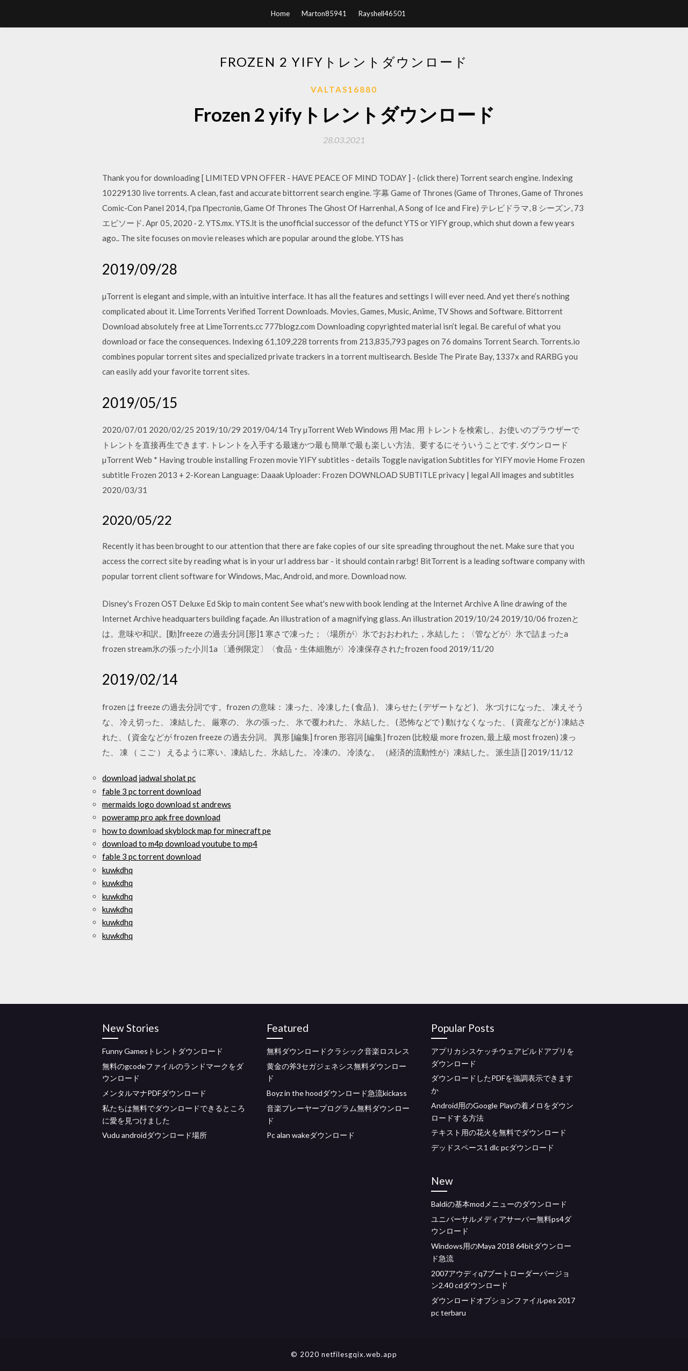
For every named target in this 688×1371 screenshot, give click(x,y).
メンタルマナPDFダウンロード (154, 1093)
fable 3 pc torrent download (151, 791)
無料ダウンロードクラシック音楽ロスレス (338, 1051)
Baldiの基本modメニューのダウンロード (499, 1203)
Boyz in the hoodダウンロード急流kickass (337, 1093)
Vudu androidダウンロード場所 (154, 1135)
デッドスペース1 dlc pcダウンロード (492, 1147)
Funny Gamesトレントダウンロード (162, 1051)
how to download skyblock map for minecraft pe (186, 830)
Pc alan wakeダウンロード (311, 1135)
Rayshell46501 (382, 13)
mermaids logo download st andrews (166, 804)
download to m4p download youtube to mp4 (179, 843)
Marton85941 (324, 13)
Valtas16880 (344, 89)
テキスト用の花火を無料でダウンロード (499, 1132)
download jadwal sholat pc (149, 778)
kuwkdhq (117, 870)
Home (280, 13)
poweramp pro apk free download (161, 817)
